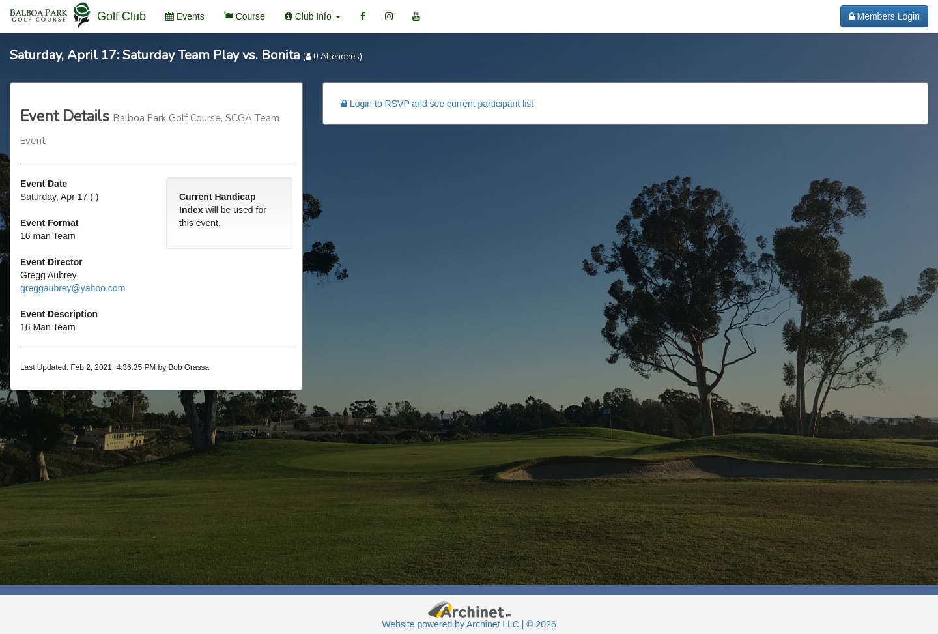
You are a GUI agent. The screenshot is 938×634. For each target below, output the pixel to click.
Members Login (884, 16)
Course (244, 16)
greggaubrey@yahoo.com (72, 288)
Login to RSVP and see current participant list (437, 103)
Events (185, 16)
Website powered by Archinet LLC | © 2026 (469, 624)
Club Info (313, 16)
